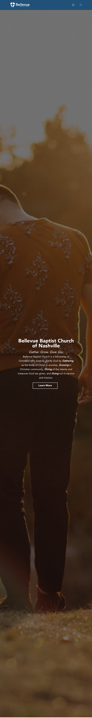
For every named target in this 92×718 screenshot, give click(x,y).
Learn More (45, 385)
